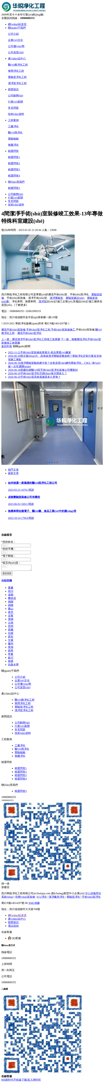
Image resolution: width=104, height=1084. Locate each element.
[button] (46, 462)
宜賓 (10, 616)
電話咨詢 (13, 926)
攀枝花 (12, 599)
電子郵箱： (8, 555)
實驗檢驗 (13, 138)
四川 (10, 592)
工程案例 (13, 120)
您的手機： (8, 548)
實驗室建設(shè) (75, 298)
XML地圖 (34, 904)
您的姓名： (8, 541)
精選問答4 (14, 175)
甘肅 (10, 641)
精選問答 (13, 151)
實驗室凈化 (73, 897)
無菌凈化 (13, 144)
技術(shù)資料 (16, 114)
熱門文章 (13, 469)
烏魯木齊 (13, 665)
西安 (10, 637)
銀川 (10, 658)
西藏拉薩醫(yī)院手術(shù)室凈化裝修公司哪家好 (43, 369)
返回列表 (6, 346)
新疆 (10, 662)
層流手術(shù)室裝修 (13, 329)
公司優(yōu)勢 (16, 46)
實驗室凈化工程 (17, 77)
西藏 (10, 630)
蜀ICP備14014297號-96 (14, 904)
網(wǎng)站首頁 (17, 24)
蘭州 (10, 644)
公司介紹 (13, 33)
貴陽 (10, 620)
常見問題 (13, 107)
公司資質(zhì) (16, 52)
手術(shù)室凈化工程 (38, 329)
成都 (10, 595)
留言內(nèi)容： (11, 562)
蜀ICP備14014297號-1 (56, 323)
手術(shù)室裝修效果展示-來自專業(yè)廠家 (39, 352)
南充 (10, 613)
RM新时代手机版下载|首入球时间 (21, 1080)
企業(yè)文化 (15, 40)
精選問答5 (14, 188)
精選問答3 (14, 169)
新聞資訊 (13, 89)
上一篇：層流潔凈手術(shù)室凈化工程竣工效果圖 (30, 339)
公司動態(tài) (15, 95)
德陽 (10, 602)
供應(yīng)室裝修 (25, 897)
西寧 (10, 651)
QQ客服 (14, 939)
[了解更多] (20, 305)
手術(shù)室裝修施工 (63, 329)
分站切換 (6, 581)
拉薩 (10, 634)
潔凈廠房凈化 (57, 897)
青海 (10, 648)
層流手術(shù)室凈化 (29, 333)
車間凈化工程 (16, 70)
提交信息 (7, 574)
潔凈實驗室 (56, 298)
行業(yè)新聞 (15, 101)
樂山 (10, 609)
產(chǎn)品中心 (17, 58)
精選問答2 (14, 163)
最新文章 (13, 473)
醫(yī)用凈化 (15, 132)
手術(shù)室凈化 (91, 897)
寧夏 (10, 655)
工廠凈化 (13, 126)
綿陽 (10, 606)
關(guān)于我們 (17, 27)
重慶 (10, 588)
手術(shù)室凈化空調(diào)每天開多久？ (37, 373)
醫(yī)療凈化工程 (18, 64)
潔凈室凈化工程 (17, 83)
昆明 (10, 627)
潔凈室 (42, 301)
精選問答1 (14, 157)
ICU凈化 (42, 897)
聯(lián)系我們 (16, 181)
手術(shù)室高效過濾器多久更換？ (34, 376)
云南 (10, 623)
